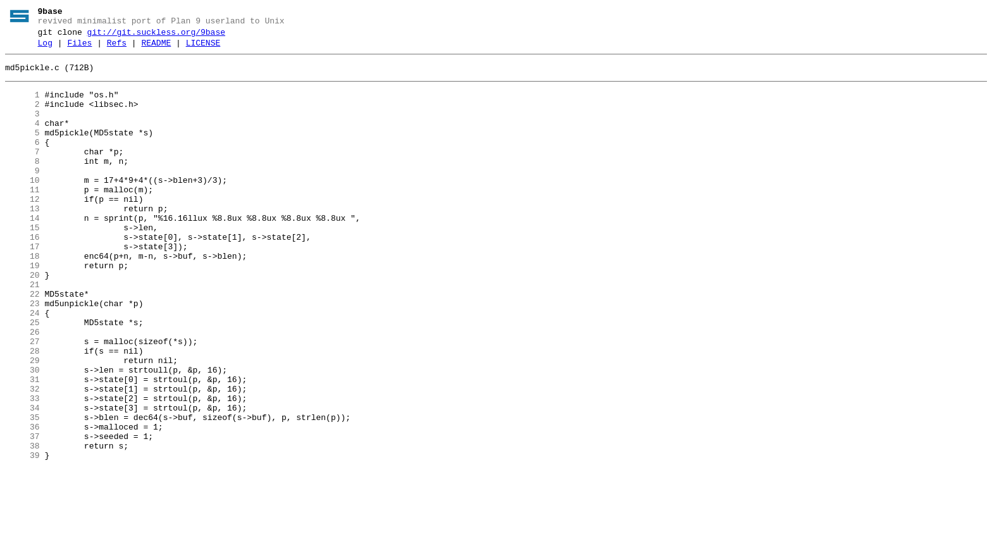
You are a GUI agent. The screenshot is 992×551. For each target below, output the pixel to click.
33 (22, 468)
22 (22, 343)
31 (22, 446)
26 (22, 389)
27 (22, 400)
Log (45, 48)
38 (22, 525)
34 (22, 480)
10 (22, 207)
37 (22, 514)
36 (22, 503)
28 (22, 412)
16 (22, 275)
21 (22, 332)
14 (22, 252)
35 (22, 491)
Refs (117, 48)
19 (22, 309)
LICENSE (203, 48)
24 (22, 366)
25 (22, 377)
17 (22, 286)
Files (79, 48)
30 (22, 434)
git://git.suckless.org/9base (156, 36)
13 (22, 241)
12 (22, 229)
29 (22, 423)
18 (22, 298)
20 (22, 320)
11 (22, 218)
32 (22, 457)
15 (22, 263)
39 (22, 537)
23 (22, 355)
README (156, 48)
